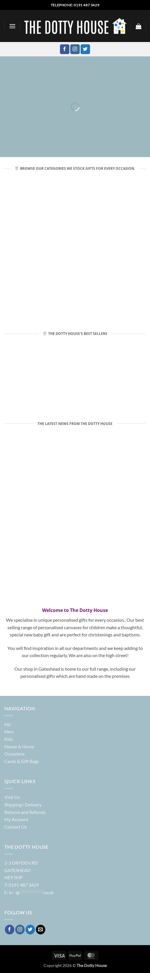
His (7, 724)
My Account (16, 819)
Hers (9, 731)
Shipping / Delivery (23, 804)
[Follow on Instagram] (75, 49)
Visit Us (12, 797)
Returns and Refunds (25, 812)
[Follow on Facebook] (64, 49)
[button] (12, 26)
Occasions (14, 753)
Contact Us (15, 826)
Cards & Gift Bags (21, 761)
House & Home (19, 746)
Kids (8, 739)
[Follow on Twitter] (85, 49)
